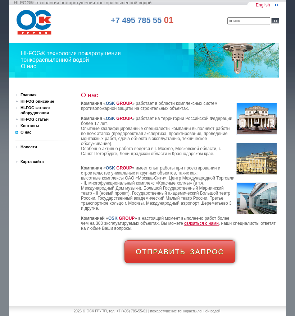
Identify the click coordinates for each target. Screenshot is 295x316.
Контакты (30, 126)
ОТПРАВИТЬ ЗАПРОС (180, 252)
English (263, 5)
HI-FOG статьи (35, 119)
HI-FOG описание (37, 101)
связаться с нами (201, 223)
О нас (26, 132)
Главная (29, 95)
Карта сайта (32, 161)
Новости (29, 147)
